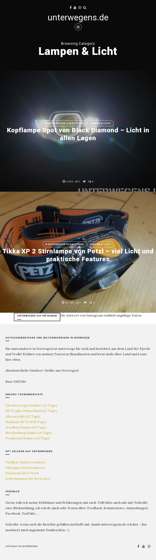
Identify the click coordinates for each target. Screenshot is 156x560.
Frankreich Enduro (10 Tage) (27, 438)
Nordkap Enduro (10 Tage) (25, 427)
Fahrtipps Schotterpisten (25, 468)
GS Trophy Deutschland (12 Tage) (31, 411)
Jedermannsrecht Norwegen (27, 478)
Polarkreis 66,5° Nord (21, 473)
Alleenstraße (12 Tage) (22, 416)
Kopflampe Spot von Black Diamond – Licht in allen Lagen (78, 134)
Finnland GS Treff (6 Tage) (25, 422)
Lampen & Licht (100, 123)
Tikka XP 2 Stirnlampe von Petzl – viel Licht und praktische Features (78, 255)
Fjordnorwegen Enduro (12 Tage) (31, 405)
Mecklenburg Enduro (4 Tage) (28, 433)
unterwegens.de (78, 17)
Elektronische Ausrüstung (64, 123)
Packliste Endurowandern (25, 462)
